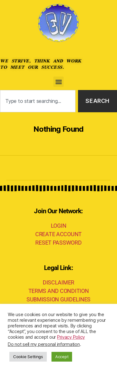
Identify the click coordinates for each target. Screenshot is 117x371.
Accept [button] (61, 356)
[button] (58, 82)
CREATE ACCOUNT (58, 234)
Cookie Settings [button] (28, 356)
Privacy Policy (71, 337)
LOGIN (58, 225)
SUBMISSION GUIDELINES (58, 299)
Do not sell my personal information (44, 344)
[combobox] (38, 101)
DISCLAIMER (58, 282)
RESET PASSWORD (58, 242)
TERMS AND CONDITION (58, 291)
